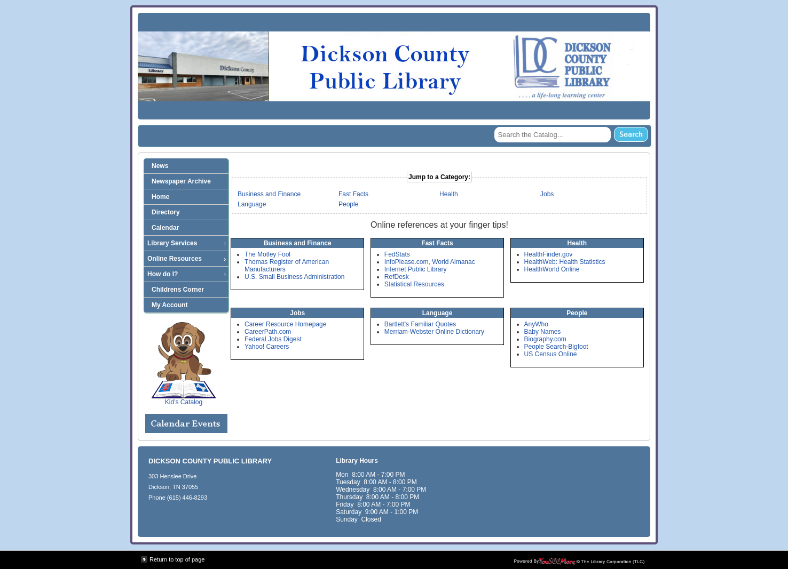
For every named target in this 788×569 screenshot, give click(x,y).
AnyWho (536, 324)
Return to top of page (176, 559)
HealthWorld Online (552, 269)
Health (448, 194)
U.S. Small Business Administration (294, 277)
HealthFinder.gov (548, 254)
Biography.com (545, 339)
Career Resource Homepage (285, 324)
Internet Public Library (415, 269)
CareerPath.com (268, 331)
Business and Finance (269, 194)
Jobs (547, 194)
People (348, 204)
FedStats (397, 254)
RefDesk (396, 277)
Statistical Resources (414, 284)
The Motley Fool (267, 254)
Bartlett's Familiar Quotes (420, 324)
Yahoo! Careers (267, 346)
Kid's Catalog (184, 364)
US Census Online (550, 354)
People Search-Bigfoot (556, 346)
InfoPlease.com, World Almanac (429, 262)
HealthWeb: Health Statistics (564, 262)
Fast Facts (353, 194)
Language (252, 204)
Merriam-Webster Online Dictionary (434, 331)
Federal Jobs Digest (273, 339)
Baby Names (542, 331)
